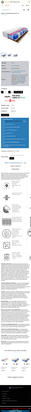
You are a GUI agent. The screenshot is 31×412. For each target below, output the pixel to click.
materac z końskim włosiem (20, 76)
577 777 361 (2, 5)
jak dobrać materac (15, 142)
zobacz (18, 127)
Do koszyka (18, 92)
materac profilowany (21, 78)
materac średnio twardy (18, 71)
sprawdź (24, 121)
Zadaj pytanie (5, 115)
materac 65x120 (15, 65)
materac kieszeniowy (16, 82)
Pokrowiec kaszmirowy (21, 80)
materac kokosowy (19, 74)
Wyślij (11, 158)
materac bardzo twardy (16, 72)
